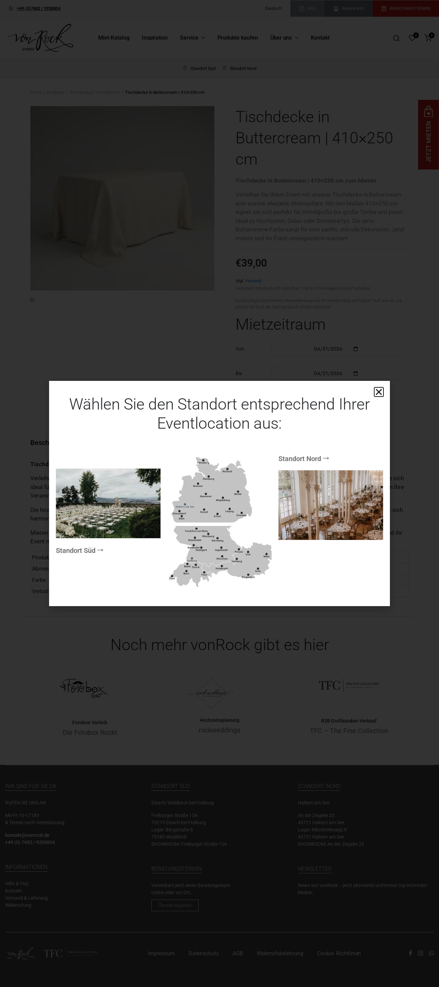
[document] (219, 493)
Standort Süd (75, 596)
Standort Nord (299, 413)
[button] (379, 392)
